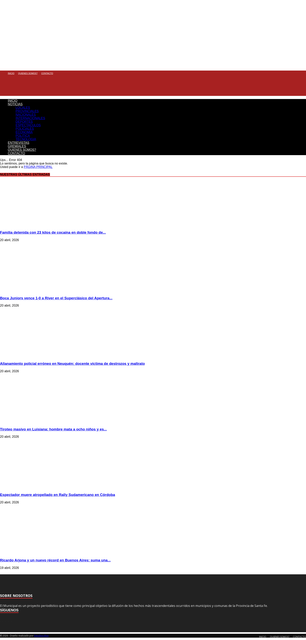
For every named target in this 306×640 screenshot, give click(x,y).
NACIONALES (26, 114)
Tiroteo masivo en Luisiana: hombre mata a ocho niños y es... (53, 429)
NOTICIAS (15, 104)
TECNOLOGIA (26, 139)
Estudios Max (41, 635)
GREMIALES (17, 146)
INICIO (11, 73)
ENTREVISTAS (18, 142)
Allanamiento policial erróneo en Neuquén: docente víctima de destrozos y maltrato (72, 364)
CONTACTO (47, 73)
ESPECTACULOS (28, 125)
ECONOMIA (24, 132)
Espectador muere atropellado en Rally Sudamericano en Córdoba (57, 495)
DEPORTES (24, 121)
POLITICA (23, 135)
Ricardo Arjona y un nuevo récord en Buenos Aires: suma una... (55, 560)
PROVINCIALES (27, 111)
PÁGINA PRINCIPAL (38, 167)
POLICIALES (25, 128)
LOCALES (23, 107)
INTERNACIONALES (30, 118)
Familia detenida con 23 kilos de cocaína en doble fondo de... (53, 232)
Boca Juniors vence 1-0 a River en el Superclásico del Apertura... (56, 298)
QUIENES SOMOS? (28, 73)
